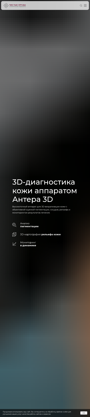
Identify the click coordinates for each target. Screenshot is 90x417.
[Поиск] (81, 6)
